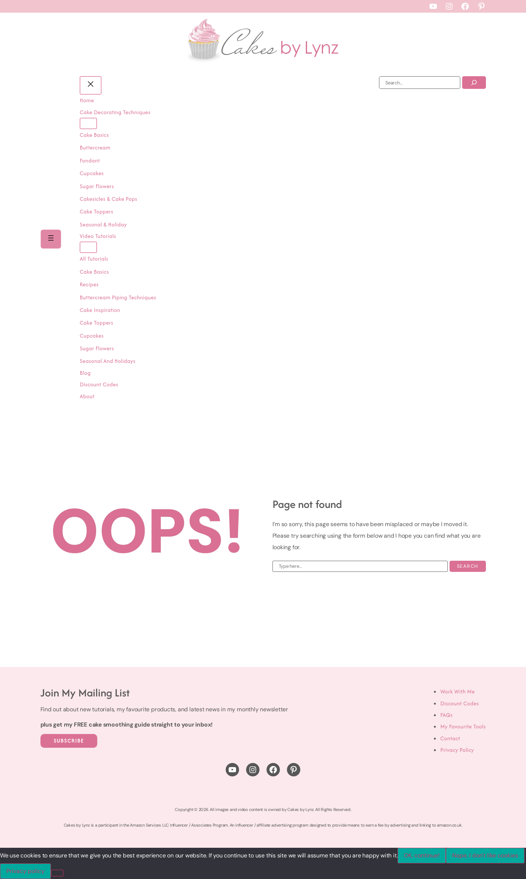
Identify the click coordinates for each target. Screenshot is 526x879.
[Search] (474, 82)
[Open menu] (51, 239)
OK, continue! (422, 855)
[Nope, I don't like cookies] (57, 873)
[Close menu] (91, 85)
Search (467, 566)
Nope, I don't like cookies (485, 855)
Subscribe (69, 740)
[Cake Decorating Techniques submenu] (89, 123)
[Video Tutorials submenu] (89, 247)
